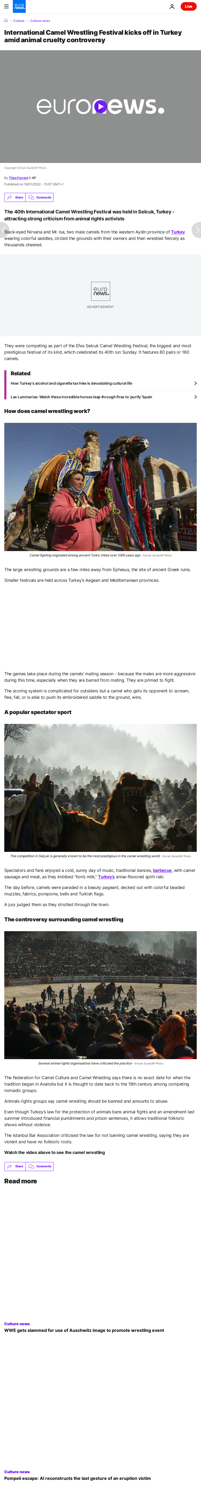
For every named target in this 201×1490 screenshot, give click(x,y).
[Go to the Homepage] (19, 6)
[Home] (5, 20)
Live (188, 6)
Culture (18, 20)
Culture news (40, 20)
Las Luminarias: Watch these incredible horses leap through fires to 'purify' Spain (81, 397)
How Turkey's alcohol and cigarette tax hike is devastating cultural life (71, 383)
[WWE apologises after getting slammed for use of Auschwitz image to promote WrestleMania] (100, 1330)
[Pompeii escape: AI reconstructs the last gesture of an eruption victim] (100, 1478)
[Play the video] (100, 106)
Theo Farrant (18, 178)
